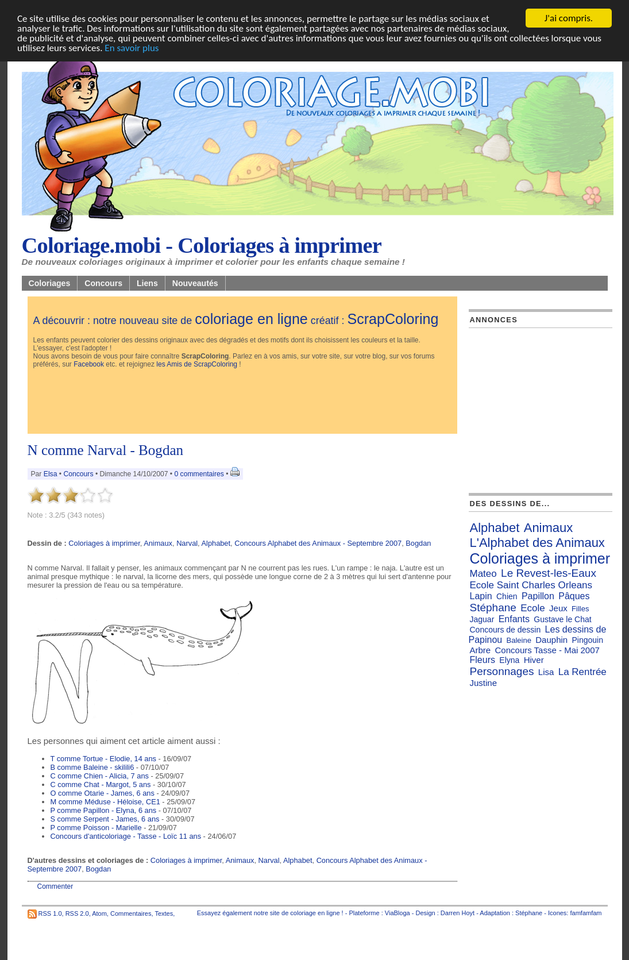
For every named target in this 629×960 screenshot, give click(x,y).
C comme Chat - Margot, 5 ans (101, 784)
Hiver (534, 660)
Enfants (514, 619)
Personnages (502, 671)
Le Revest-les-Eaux (548, 573)
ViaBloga (397, 912)
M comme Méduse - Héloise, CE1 (105, 801)
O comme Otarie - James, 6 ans (103, 793)
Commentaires (131, 913)
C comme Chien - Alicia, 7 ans (100, 776)
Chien (507, 596)
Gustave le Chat (562, 619)
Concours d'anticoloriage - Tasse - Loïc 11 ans (126, 836)
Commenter (55, 886)
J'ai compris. (569, 18)
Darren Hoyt (457, 912)
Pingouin (588, 640)
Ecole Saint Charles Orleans (531, 585)
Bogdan (418, 543)
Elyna (509, 660)
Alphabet (216, 543)
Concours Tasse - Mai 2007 (547, 650)
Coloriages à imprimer (104, 543)
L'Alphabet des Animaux (537, 542)
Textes (164, 913)
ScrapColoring (392, 319)
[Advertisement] (242, 402)
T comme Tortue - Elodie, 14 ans (103, 758)
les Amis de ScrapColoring (196, 364)
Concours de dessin (505, 629)
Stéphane (493, 608)
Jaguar (482, 619)
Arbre (480, 650)
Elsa (50, 474)
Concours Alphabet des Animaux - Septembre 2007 (318, 543)
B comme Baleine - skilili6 (92, 767)
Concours (103, 283)
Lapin (481, 596)
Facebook (89, 364)
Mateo (483, 573)
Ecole (532, 608)
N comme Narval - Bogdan (106, 450)
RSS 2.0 (77, 913)
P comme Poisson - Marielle (96, 827)
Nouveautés (195, 283)
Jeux (558, 608)
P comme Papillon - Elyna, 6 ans (104, 810)
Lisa (546, 672)
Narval (187, 543)
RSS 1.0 (50, 913)
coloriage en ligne (251, 319)
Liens (147, 283)
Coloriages (50, 283)
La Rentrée (582, 671)
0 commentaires (200, 474)
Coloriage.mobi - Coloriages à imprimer (202, 245)
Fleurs (482, 660)
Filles (580, 608)
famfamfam (585, 912)
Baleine (519, 640)
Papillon (538, 596)
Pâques (573, 596)
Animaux (158, 543)
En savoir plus (132, 48)
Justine (483, 683)
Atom (99, 913)
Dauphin (551, 640)
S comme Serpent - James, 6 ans (105, 819)
